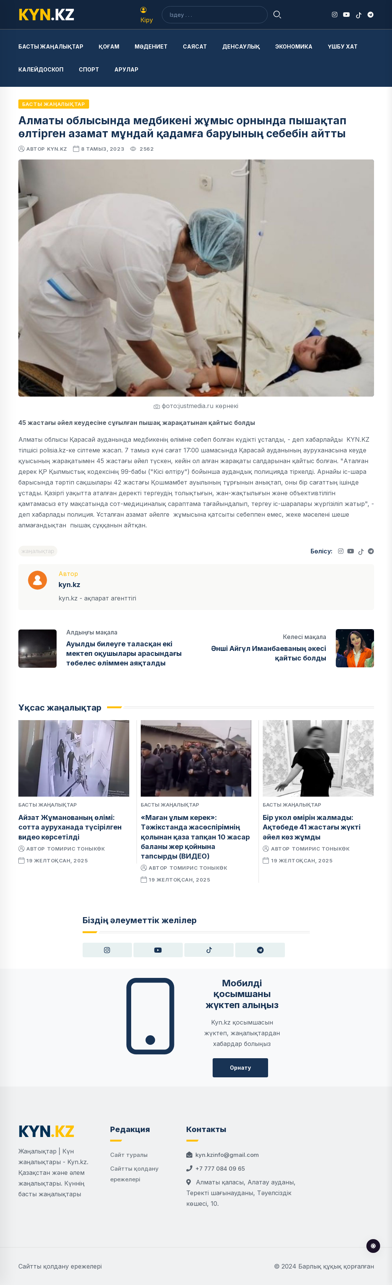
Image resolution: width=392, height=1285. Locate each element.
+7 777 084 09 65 (220, 1168)
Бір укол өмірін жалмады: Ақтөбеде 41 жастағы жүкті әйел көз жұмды (312, 827)
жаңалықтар (37, 551)
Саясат (195, 46)
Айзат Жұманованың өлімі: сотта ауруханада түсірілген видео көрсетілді (70, 827)
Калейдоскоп (40, 69)
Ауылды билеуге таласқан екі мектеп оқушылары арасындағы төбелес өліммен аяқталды (124, 653)
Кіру (146, 15)
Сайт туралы (129, 1154)
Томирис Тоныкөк (76, 849)
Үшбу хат (343, 46)
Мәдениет (151, 46)
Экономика (293, 46)
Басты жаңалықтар (50, 46)
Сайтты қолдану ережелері (60, 1266)
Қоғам (109, 46)
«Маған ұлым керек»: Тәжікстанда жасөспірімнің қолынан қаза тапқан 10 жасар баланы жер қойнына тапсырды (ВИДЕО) (195, 836)
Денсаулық (241, 46)
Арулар (126, 69)
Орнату (240, 1067)
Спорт (89, 69)
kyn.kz (57, 149)
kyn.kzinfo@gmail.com (227, 1154)
